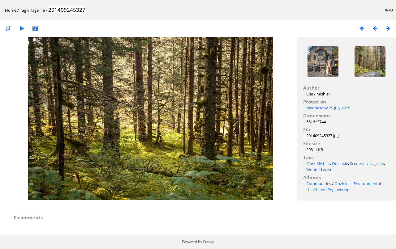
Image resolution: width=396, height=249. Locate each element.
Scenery (357, 163)
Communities (318, 183)
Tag (23, 10)
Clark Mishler (318, 163)
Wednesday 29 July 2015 (328, 108)
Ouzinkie (340, 163)
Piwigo (208, 241)
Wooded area (318, 169)
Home (10, 10)
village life (36, 10)
